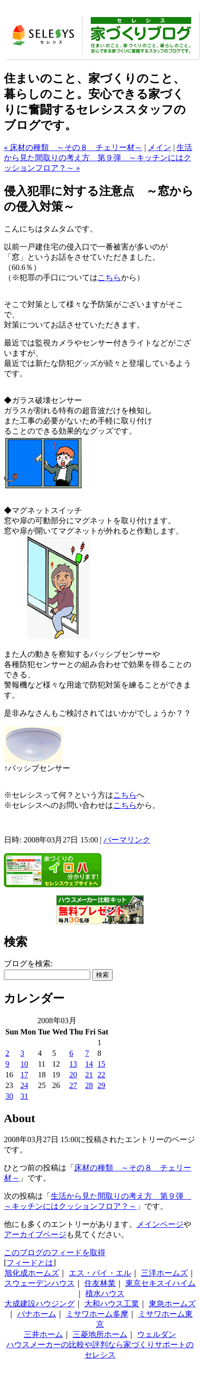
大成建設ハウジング (39, 1303)
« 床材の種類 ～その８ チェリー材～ (73, 147)
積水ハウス (104, 1293)
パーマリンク (126, 840)
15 (101, 1064)
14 (89, 1064)
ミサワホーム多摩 (97, 1314)
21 (89, 1074)
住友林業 (100, 1283)
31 (24, 1096)
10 (24, 1064)
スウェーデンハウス (39, 1283)
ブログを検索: (28, 963)
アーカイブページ (35, 1234)
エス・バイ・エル (100, 1273)
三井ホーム (43, 1334)
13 (73, 1064)
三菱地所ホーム (100, 1334)
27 (73, 1085)
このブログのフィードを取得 (54, 1252)
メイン (159, 147)
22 (101, 1074)
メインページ (160, 1224)
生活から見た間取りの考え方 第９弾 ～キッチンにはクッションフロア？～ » (98, 157)
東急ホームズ (172, 1303)
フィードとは (29, 1263)
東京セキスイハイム (160, 1283)
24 (24, 1085)
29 (101, 1085)
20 (73, 1074)
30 (9, 1096)
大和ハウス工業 (111, 1303)
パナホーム (36, 1314)
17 (24, 1074)
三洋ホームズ (164, 1273)
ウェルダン (156, 1334)
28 (89, 1085)
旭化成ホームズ (31, 1273)
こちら (109, 277)
